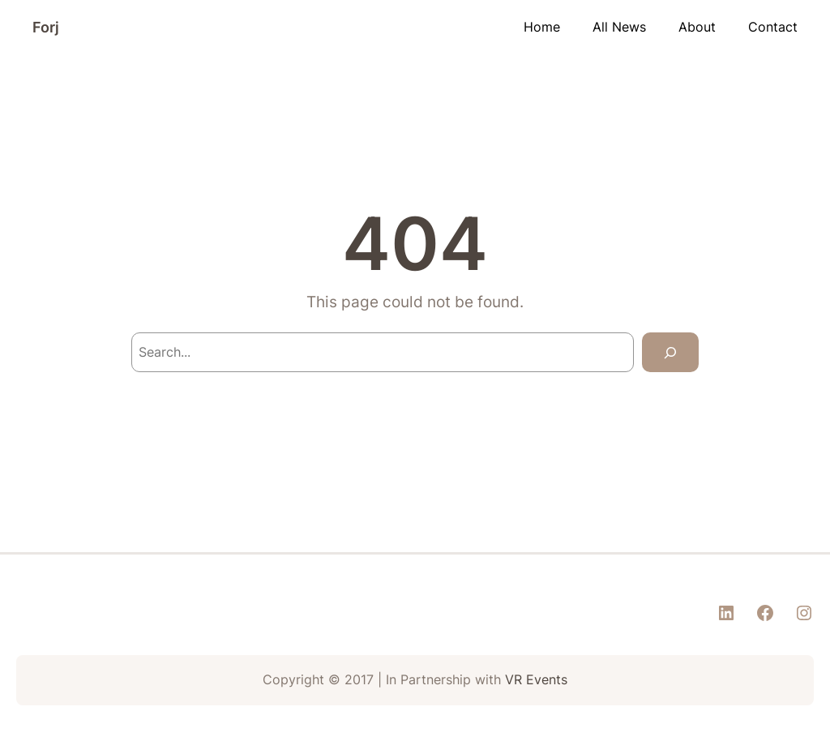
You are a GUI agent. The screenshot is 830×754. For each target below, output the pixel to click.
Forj (45, 27)
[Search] (670, 352)
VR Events (536, 680)
